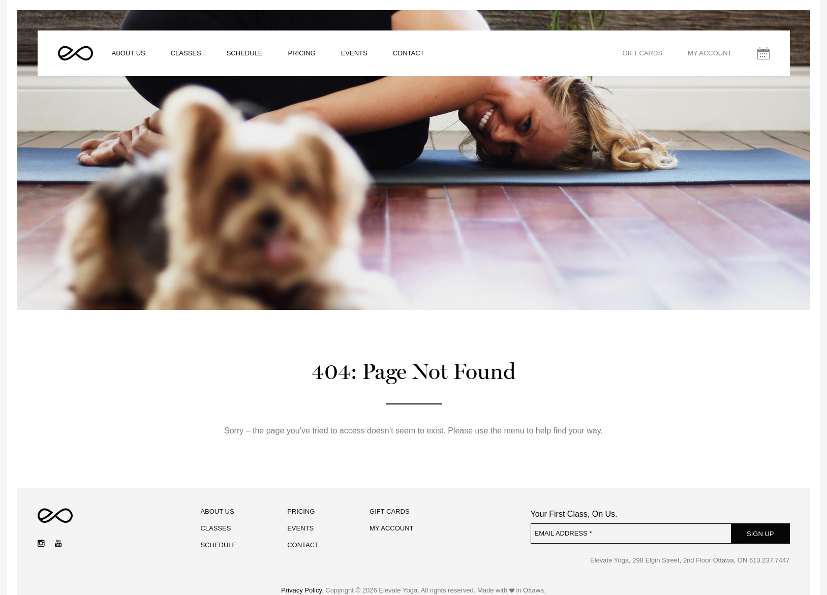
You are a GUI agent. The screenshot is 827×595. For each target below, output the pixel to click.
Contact (408, 53)
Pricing (302, 53)
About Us (128, 53)
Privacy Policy (301, 590)
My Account (709, 53)
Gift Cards (643, 53)
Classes (186, 53)
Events (354, 53)
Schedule (245, 53)
